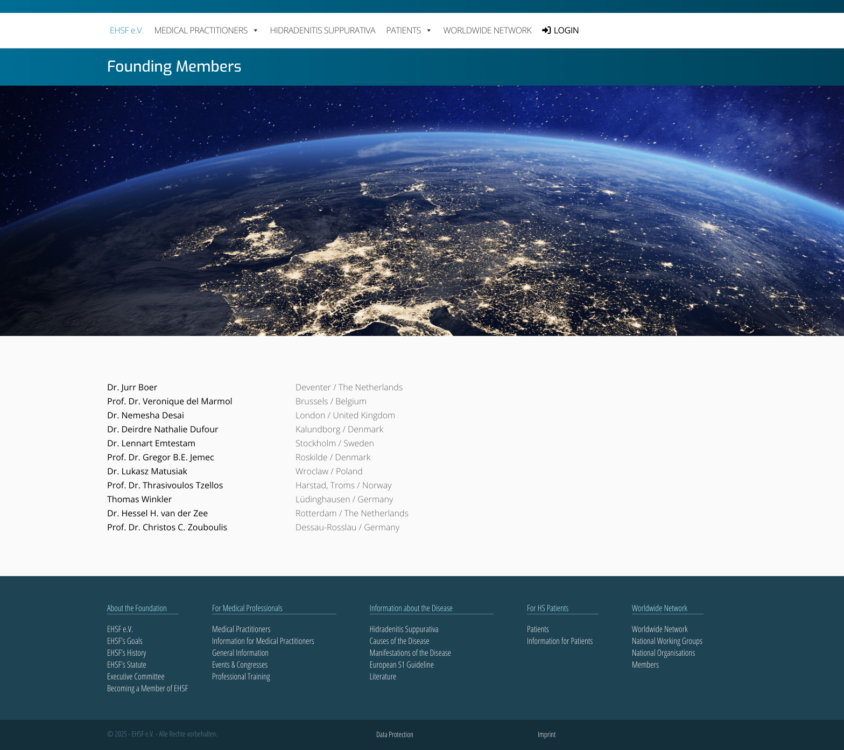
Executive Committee (136, 676)
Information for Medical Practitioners (263, 641)
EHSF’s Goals (125, 641)
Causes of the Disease (400, 641)
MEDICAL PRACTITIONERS (206, 30)
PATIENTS (409, 30)
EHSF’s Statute (126, 664)
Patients (538, 629)
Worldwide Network (488, 30)
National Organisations (663, 652)
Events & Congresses (240, 664)
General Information (240, 652)
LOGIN (566, 30)
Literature (383, 676)
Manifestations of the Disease (411, 652)
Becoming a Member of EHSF (147, 688)
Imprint (546, 735)
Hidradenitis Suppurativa (322, 30)
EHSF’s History (126, 652)
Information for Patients (560, 641)
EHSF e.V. (126, 30)
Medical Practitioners (241, 629)
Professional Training (241, 676)
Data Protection (394, 735)
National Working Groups (667, 641)
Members (645, 664)
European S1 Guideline (402, 664)
